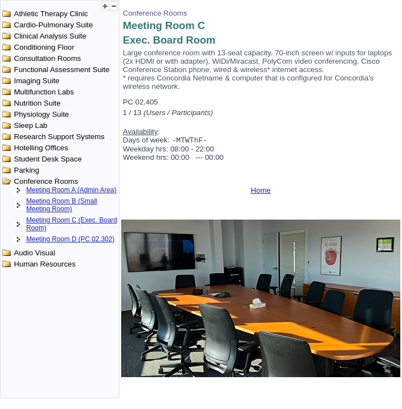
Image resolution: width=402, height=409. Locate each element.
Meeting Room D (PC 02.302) (70, 239)
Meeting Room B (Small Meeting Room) (61, 205)
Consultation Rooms (47, 58)
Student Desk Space (48, 159)
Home (261, 191)
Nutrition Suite (37, 103)
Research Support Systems (59, 136)
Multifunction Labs (44, 92)
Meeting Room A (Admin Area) (71, 190)
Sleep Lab (30, 125)
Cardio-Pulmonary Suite (53, 25)
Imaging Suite (37, 81)
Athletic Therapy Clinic (51, 13)
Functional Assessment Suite (61, 69)
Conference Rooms (46, 181)
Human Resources (44, 264)
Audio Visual (34, 253)
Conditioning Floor (44, 47)
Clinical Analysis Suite (50, 36)
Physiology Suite (41, 114)
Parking (26, 170)
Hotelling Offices (41, 148)
